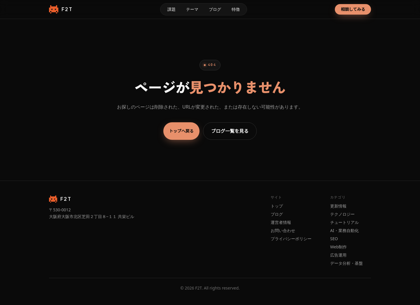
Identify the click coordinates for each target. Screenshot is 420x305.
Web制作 (338, 247)
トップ (277, 206)
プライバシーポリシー (291, 238)
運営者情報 (281, 222)
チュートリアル (344, 222)
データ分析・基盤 (346, 263)
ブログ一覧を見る (230, 131)
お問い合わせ (283, 230)
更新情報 (338, 206)
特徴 (236, 9)
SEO (334, 238)
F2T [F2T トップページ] (60, 9)
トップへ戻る (181, 131)
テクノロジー (342, 214)
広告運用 (338, 255)
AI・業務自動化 (344, 230)
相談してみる (353, 9)
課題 (171, 9)
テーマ (192, 9)
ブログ (215, 9)
